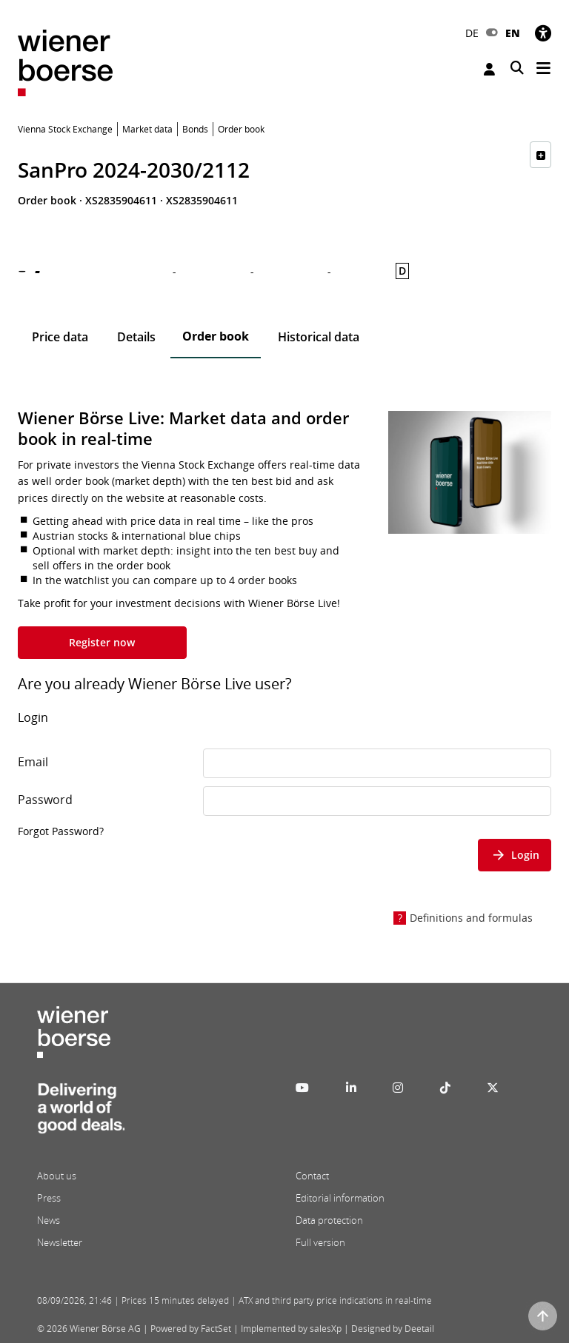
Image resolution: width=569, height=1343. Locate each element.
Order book (215, 336)
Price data (60, 337)
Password (45, 799)
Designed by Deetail (392, 1328)
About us (56, 1175)
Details (136, 337)
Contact (312, 1175)
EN (512, 33)
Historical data (318, 337)
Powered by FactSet (190, 1328)
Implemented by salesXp (291, 1328)
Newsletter (59, 1242)
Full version (320, 1242)
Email (33, 762)
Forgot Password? (61, 831)
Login (489, 69)
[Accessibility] (543, 33)
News (48, 1220)
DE (472, 33)
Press (49, 1198)
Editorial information (340, 1198)
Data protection (329, 1220)
